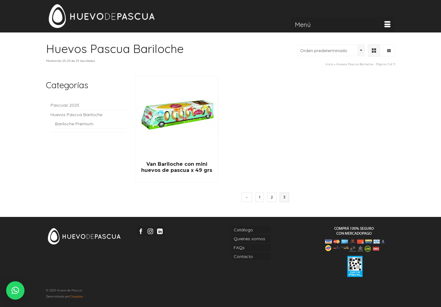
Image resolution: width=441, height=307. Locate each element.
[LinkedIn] (160, 231)
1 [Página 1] (259, 197)
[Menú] (342, 24)
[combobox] (331, 50)
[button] (15, 290)
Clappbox (76, 296)
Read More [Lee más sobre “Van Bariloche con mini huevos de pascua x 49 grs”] (176, 178)
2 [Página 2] (272, 197)
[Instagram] (150, 231)
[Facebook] (141, 231)
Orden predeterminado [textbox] (323, 50)
